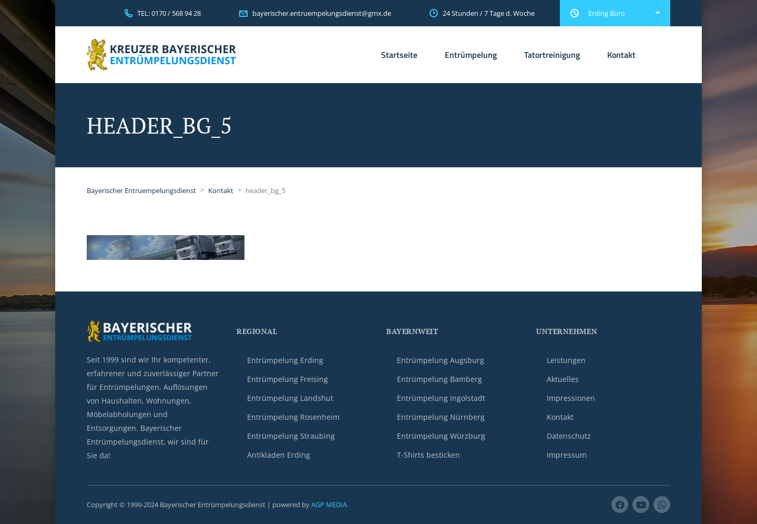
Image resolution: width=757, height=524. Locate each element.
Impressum (567, 455)
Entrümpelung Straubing (291, 436)
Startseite (399, 54)
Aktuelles (563, 379)
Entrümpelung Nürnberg (441, 417)
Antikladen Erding (278, 455)
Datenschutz (569, 436)
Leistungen (566, 360)
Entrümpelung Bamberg (439, 379)
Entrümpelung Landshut (290, 398)
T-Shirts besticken (428, 455)
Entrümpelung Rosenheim (293, 417)
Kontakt (621, 54)
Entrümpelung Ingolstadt (441, 398)
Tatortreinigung (552, 54)
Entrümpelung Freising (287, 379)
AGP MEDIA (329, 504)
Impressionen (571, 398)
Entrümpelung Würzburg (441, 436)
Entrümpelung (471, 54)
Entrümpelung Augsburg (440, 360)
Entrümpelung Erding (285, 360)
